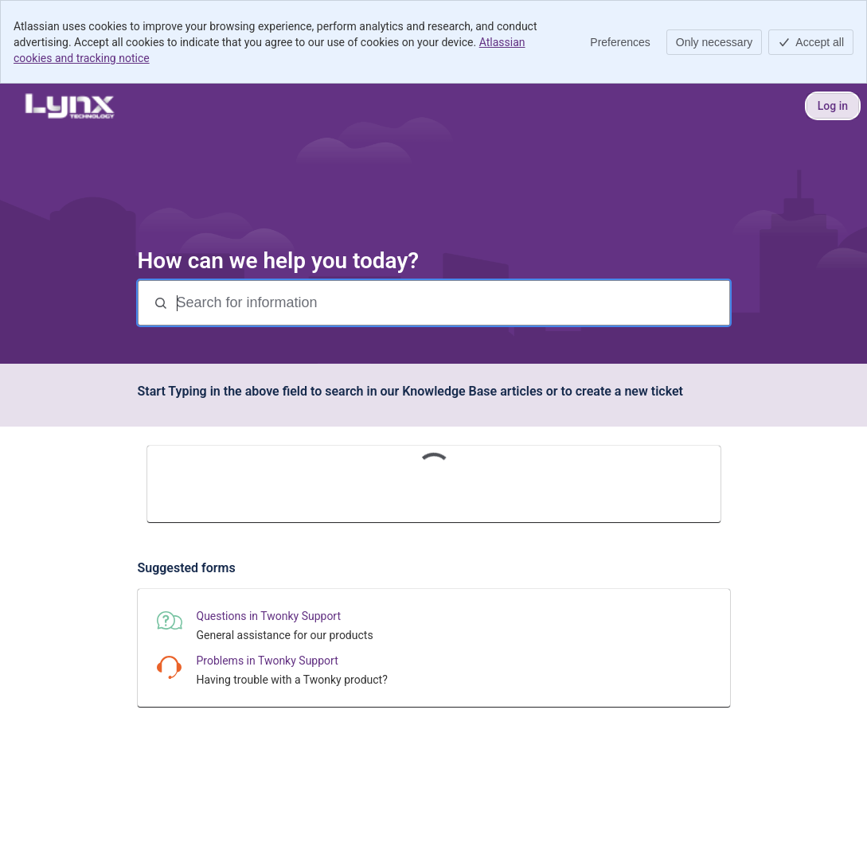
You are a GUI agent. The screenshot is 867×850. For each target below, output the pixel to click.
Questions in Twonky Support (269, 616)
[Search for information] (451, 303)
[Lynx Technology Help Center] (69, 106)
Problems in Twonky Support (267, 660)
